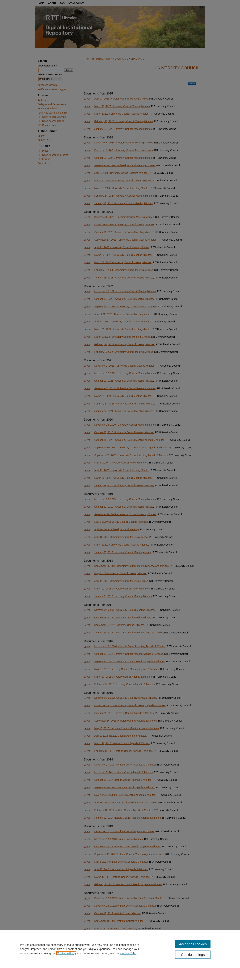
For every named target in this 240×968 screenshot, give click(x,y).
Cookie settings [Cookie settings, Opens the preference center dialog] (193, 955)
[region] (120, 949)
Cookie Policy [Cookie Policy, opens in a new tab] (128, 953)
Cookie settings (66, 953)
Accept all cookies (193, 944)
